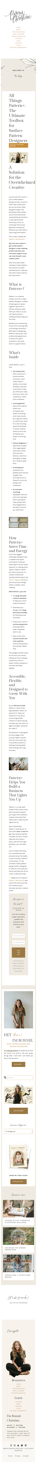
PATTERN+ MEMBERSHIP (18, 47)
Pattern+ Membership (17, 239)
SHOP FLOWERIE (18, 34)
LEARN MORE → (18, 1064)
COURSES (18, 38)
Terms (10, 1456)
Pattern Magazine (15, 580)
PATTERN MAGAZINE (19, 36)
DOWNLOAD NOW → (18, 1181)
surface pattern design (17, 145)
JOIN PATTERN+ (18, 1111)
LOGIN (18, 45)
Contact (26, 1456)
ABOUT (18, 30)
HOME (18, 27)
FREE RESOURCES (18, 32)
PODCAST (18, 43)
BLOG (18, 41)
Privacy (17, 1456)
